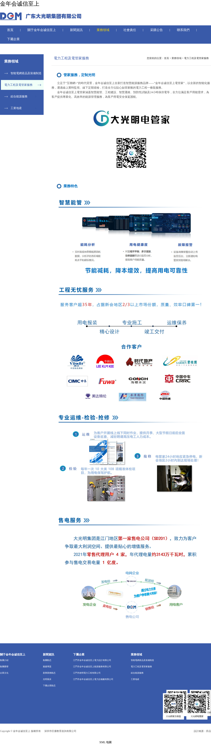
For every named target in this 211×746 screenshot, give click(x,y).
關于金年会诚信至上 (41, 30)
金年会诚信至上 (19, 4)
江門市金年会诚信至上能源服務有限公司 (92, 666)
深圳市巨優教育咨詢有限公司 (60, 731)
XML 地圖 (105, 742)
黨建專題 (47, 666)
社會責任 (129, 30)
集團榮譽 (4, 666)
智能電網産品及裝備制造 (26, 73)
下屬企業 (13, 39)
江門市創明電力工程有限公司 (87, 673)
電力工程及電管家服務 (18, 84)
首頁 (10, 30)
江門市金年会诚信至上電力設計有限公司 (92, 660)
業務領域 (103, 30)
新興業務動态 (49, 673)
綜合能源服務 (19, 96)
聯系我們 (183, 30)
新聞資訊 (76, 30)
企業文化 (4, 673)
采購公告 (156, 30)
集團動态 (47, 660)
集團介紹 (4, 660)
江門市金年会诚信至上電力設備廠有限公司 (93, 679)
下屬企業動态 (49, 685)
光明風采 (47, 679)
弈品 (208, 731)
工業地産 (16, 108)
